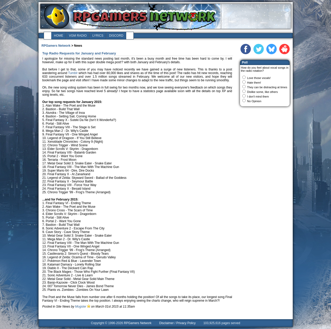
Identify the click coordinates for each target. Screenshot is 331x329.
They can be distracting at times (267, 87)
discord (116, 35)
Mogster (80, 306)
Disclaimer (166, 323)
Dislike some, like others (262, 91)
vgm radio (78, 35)
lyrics (97, 35)
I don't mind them (258, 96)
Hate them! (254, 82)
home (58, 35)
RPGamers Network (56, 45)
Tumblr (73, 73)
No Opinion (254, 101)
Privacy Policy (186, 323)
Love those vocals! (259, 77)
